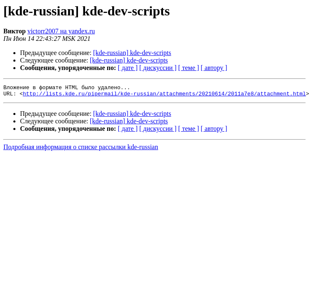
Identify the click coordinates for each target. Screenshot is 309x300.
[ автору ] (214, 67)
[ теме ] (188, 67)
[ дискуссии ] (157, 67)
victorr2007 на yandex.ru (61, 31)
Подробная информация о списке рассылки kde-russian (80, 149)
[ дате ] (128, 67)
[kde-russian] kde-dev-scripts (132, 52)
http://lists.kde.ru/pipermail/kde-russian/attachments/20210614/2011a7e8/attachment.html (164, 96)
